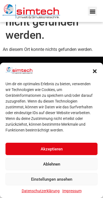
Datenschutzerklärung (41, 191)
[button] (95, 71)
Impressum (72, 191)
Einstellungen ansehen (51, 179)
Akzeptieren (52, 149)
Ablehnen (51, 164)
